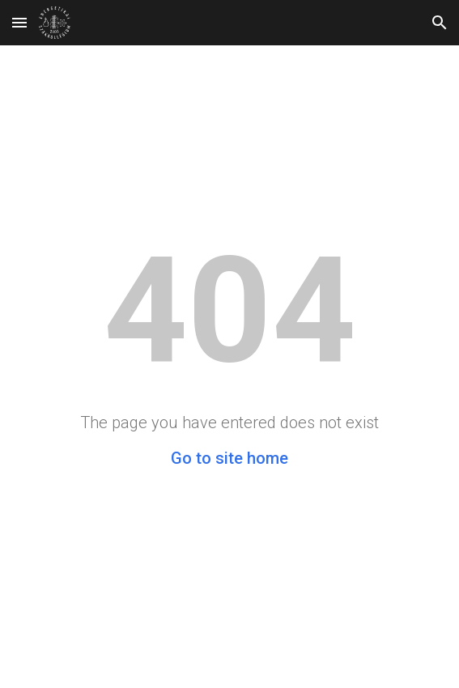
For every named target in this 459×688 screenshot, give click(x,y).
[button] (19, 22)
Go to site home (229, 458)
